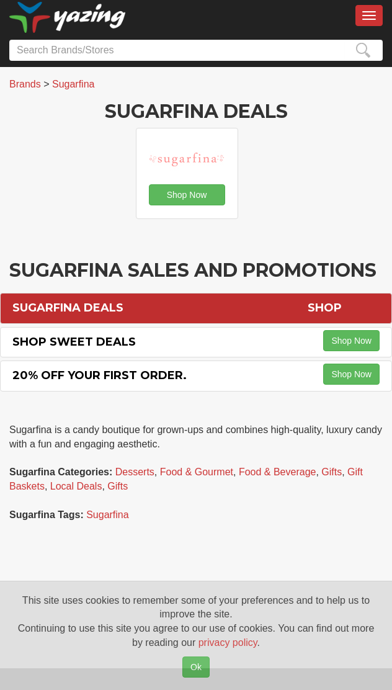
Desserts (134, 472)
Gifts (331, 472)
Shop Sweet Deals (74, 342)
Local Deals (76, 486)
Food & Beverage (277, 472)
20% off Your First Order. (99, 375)
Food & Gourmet (196, 472)
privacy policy (227, 642)
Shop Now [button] (187, 195)
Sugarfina (107, 514)
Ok (196, 667)
